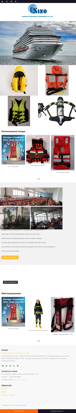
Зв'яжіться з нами (7, 395)
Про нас (4, 388)
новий (3, 392)
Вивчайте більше (10, 255)
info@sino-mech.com (21, 380)
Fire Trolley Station (13, 164)
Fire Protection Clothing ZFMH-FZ (38, 328)
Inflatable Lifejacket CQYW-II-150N (63, 332)
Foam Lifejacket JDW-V (62, 170)
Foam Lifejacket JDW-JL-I (38, 163)
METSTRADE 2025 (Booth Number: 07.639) (15, 353)
